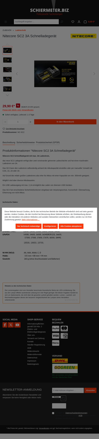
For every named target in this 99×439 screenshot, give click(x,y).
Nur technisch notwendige (28, 226)
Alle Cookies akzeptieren (71, 226)
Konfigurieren (50, 226)
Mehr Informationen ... (30, 220)
